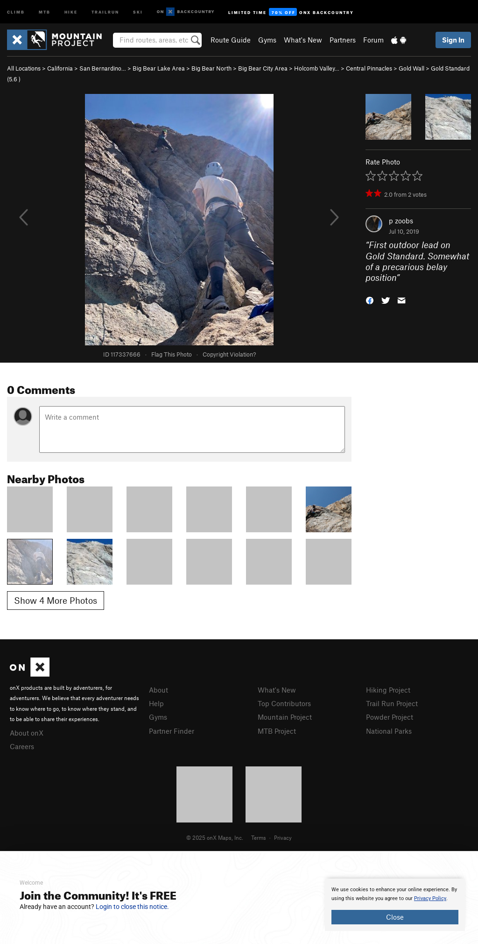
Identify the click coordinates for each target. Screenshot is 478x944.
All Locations (24, 68)
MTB (44, 11)
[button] (370, 299)
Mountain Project (285, 717)
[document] (394, 904)
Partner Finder (171, 731)
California (60, 68)
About (158, 690)
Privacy (283, 837)
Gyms (267, 40)
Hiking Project (388, 690)
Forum (373, 40)
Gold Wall (411, 68)
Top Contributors (284, 703)
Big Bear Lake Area (159, 68)
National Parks (389, 731)
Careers (22, 746)
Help (156, 703)
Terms (258, 837)
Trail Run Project (392, 703)
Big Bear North (211, 68)
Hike (70, 11)
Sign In (453, 40)
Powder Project (389, 717)
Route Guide (231, 40)
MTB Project (277, 731)
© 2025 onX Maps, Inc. (214, 837)
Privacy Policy (430, 898)
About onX (26, 733)
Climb (16, 11)
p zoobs (401, 220)
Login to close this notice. (132, 906)
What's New (303, 40)
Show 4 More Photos (55, 600)
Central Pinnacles (369, 68)
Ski (138, 11)
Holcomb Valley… (316, 68)
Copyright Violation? (229, 354)
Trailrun (105, 11)
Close (395, 917)
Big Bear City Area (263, 68)
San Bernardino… (102, 68)
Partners (343, 40)
